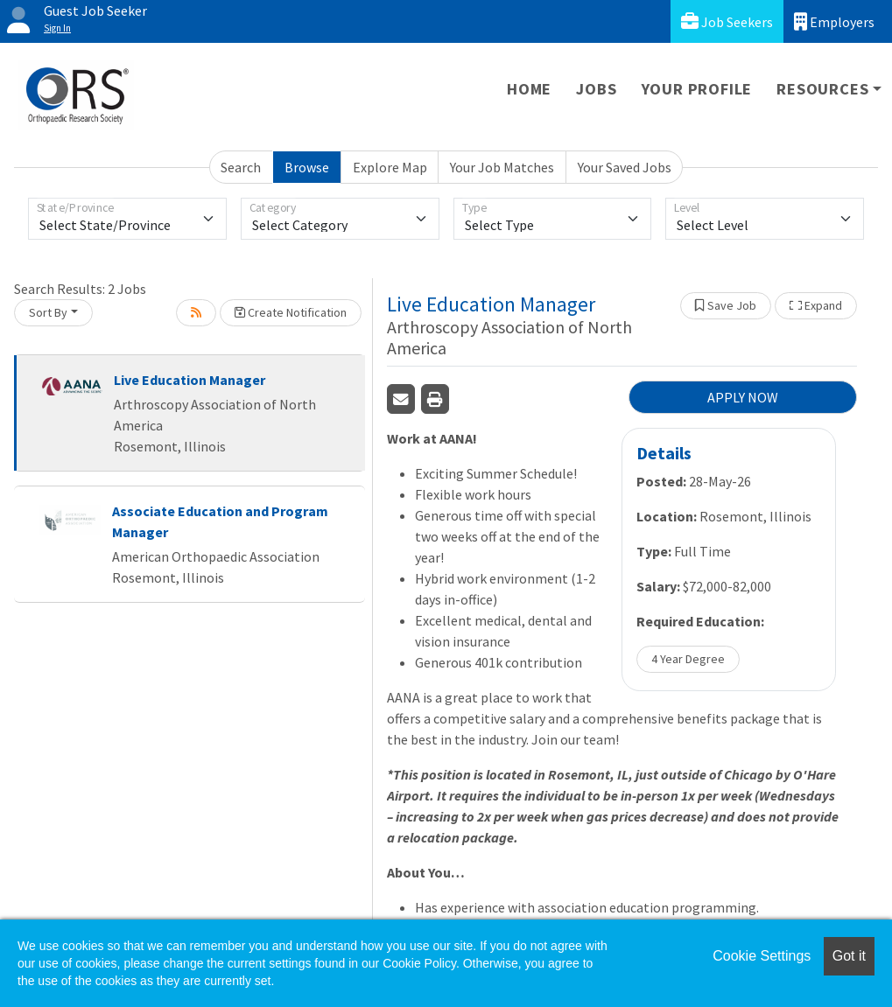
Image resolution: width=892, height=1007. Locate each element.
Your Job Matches (502, 167)
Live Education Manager (189, 379)
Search (241, 167)
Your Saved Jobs (624, 167)
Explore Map (390, 167)
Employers (834, 21)
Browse (306, 167)
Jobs (596, 89)
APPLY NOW (742, 397)
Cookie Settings (762, 955)
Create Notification (291, 312)
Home (529, 89)
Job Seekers (727, 21)
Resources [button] (822, 89)
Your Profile (697, 89)
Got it (849, 955)
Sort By (48, 312)
